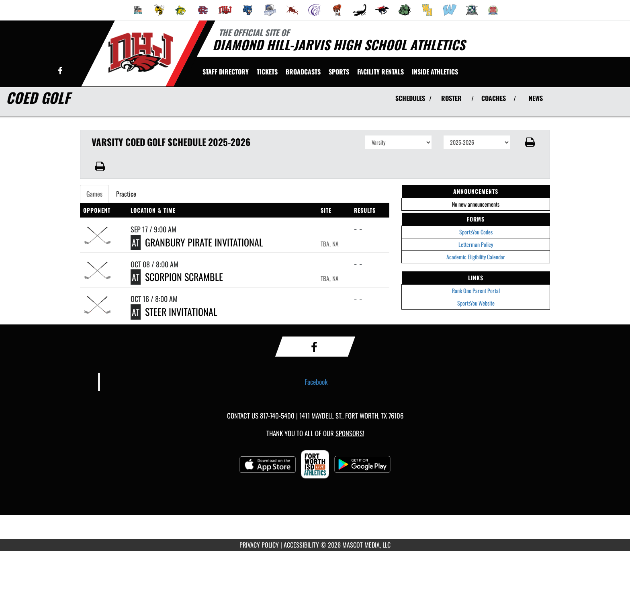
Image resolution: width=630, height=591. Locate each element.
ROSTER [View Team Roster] (451, 98)
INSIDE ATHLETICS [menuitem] (435, 71)
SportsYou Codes (476, 232)
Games (94, 194)
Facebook (316, 381)
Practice (126, 194)
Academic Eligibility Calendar (475, 256)
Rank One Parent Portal (476, 290)
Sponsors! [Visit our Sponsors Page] (349, 433)
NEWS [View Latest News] (536, 98)
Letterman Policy (475, 244)
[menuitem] (138, 10)
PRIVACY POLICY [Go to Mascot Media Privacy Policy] (259, 545)
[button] (530, 142)
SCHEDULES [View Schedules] (410, 98)
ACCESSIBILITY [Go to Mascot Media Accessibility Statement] (301, 545)
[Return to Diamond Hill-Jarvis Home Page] (140, 52)
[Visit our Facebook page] (60, 71)
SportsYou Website (476, 303)
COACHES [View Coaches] (493, 98)
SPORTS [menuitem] (339, 71)
